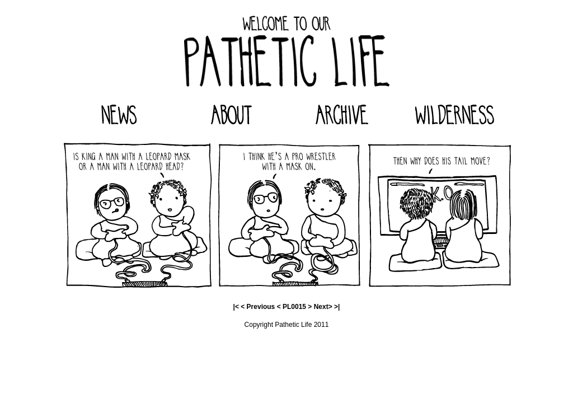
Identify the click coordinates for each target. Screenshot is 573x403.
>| (337, 307)
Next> (323, 307)
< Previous (258, 307)
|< (236, 307)
